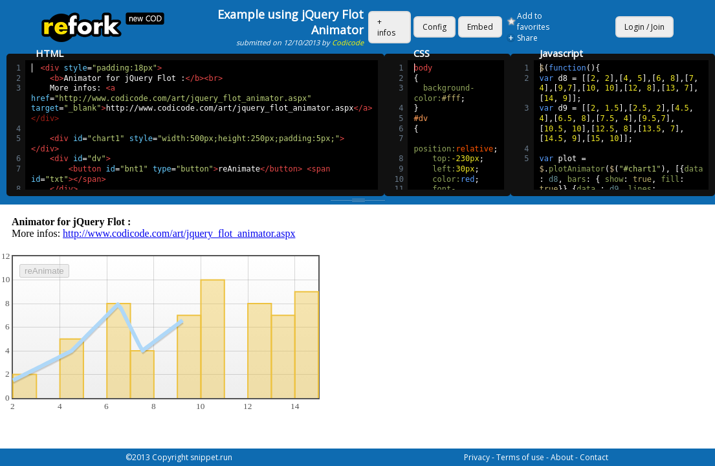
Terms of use (520, 457)
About (562, 457)
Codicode (348, 42)
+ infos (386, 27)
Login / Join (644, 26)
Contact (594, 457)
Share (527, 37)
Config (434, 26)
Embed (480, 26)
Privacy (477, 457)
